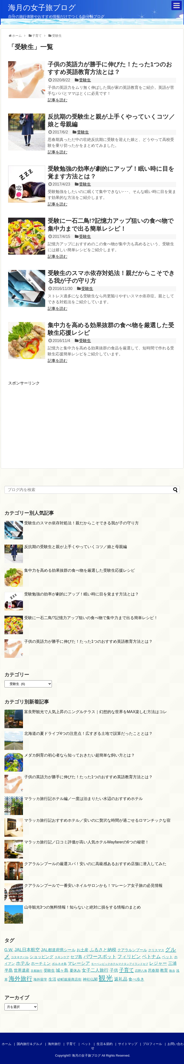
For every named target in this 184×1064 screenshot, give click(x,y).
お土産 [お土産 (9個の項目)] (82, 950)
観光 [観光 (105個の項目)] (106, 978)
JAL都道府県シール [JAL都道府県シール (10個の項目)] (58, 950)
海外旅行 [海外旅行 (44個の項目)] (20, 978)
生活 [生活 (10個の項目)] (52, 979)
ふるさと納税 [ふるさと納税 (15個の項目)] (103, 949)
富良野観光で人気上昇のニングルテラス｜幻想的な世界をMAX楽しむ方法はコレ (95, 712)
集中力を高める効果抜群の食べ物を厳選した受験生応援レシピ (79, 570)
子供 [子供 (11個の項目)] (114, 970)
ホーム (6, 1044)
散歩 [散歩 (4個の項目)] (172, 970)
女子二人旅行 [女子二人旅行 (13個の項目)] (95, 970)
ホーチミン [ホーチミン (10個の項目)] (41, 963)
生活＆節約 (105, 1044)
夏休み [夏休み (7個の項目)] (75, 970)
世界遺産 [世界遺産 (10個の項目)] (22, 970)
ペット (86, 1044)
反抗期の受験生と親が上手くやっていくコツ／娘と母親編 (75, 547)
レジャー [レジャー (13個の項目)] (158, 963)
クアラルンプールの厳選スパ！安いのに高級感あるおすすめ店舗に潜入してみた (95, 864)
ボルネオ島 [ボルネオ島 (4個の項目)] (59, 964)
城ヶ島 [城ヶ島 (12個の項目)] (62, 970)
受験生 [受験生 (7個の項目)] (49, 970)
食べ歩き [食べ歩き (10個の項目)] (136, 979)
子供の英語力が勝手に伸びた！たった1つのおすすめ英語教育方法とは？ (88, 641)
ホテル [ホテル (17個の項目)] (23, 963)
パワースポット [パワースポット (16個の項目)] (99, 956)
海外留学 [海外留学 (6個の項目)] (40, 979)
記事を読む (57, 100)
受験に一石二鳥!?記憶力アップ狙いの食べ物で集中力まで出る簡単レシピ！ (91, 618)
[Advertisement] (49, 420)
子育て (71, 1044)
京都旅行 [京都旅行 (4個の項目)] (36, 970)
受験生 (85, 80)
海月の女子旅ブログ (42, 7)
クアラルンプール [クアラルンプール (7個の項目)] (132, 950)
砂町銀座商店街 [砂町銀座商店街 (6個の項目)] (69, 979)
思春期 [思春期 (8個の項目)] (153, 970)
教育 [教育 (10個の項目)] (164, 970)
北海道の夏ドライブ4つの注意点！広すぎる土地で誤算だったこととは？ (88, 733)
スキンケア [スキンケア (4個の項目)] (62, 957)
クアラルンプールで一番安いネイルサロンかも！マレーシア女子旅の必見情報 (93, 885)
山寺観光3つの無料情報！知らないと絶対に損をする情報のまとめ (82, 907)
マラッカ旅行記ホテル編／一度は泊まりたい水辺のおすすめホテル (83, 799)
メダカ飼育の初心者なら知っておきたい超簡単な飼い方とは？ (79, 755)
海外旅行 (54, 1044)
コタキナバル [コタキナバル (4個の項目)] (20, 957)
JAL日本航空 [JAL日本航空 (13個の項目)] (27, 949)
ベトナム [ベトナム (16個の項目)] (151, 956)
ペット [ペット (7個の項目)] (167, 957)
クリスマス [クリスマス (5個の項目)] (156, 950)
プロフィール (152, 1044)
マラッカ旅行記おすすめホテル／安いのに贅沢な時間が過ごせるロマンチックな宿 (97, 820)
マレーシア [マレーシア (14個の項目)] (79, 963)
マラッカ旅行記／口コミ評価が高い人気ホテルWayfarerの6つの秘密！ (86, 842)
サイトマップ (127, 1044)
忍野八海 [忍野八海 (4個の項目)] (141, 970)
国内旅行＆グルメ (29, 1044)
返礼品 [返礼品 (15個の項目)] (120, 979)
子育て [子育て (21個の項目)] (126, 970)
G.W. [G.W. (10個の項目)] (8, 950)
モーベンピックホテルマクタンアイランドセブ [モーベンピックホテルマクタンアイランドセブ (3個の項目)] (119, 963)
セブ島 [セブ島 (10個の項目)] (76, 956)
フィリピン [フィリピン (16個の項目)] (129, 956)
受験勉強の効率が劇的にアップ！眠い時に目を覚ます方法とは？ (81, 594)
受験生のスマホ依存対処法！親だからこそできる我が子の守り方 (81, 523)
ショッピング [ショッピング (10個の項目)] (41, 956)
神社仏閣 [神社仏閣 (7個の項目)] (90, 979)
